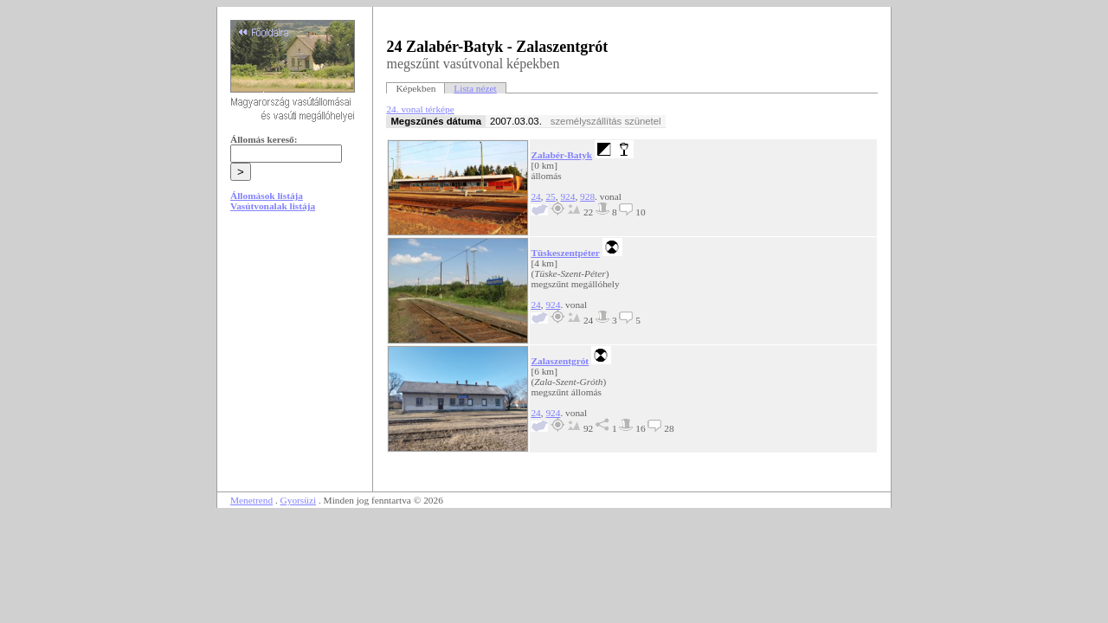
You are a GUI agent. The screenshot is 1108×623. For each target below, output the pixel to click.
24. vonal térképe (420, 109)
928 (587, 196)
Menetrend (251, 500)
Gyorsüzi (298, 500)
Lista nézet (475, 88)
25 (550, 196)
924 (567, 196)
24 (535, 196)
